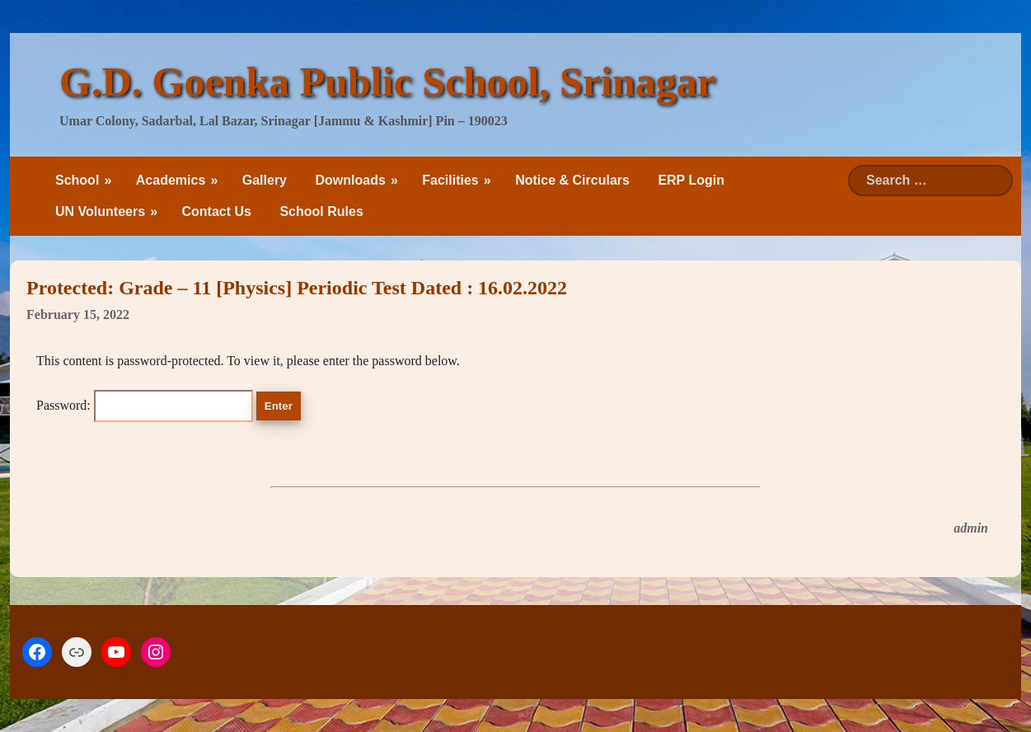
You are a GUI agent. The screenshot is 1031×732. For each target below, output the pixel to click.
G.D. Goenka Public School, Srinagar (387, 82)
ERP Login (691, 180)
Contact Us (216, 211)
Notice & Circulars (572, 180)
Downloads (350, 180)
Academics (171, 180)
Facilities (450, 180)
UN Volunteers (100, 211)
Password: (144, 405)
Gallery (264, 180)
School (77, 180)
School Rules (321, 211)
